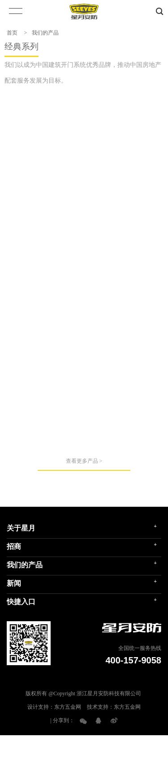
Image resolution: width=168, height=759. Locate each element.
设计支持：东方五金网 (54, 731)
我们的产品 (45, 33)
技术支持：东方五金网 (114, 731)
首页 (12, 33)
